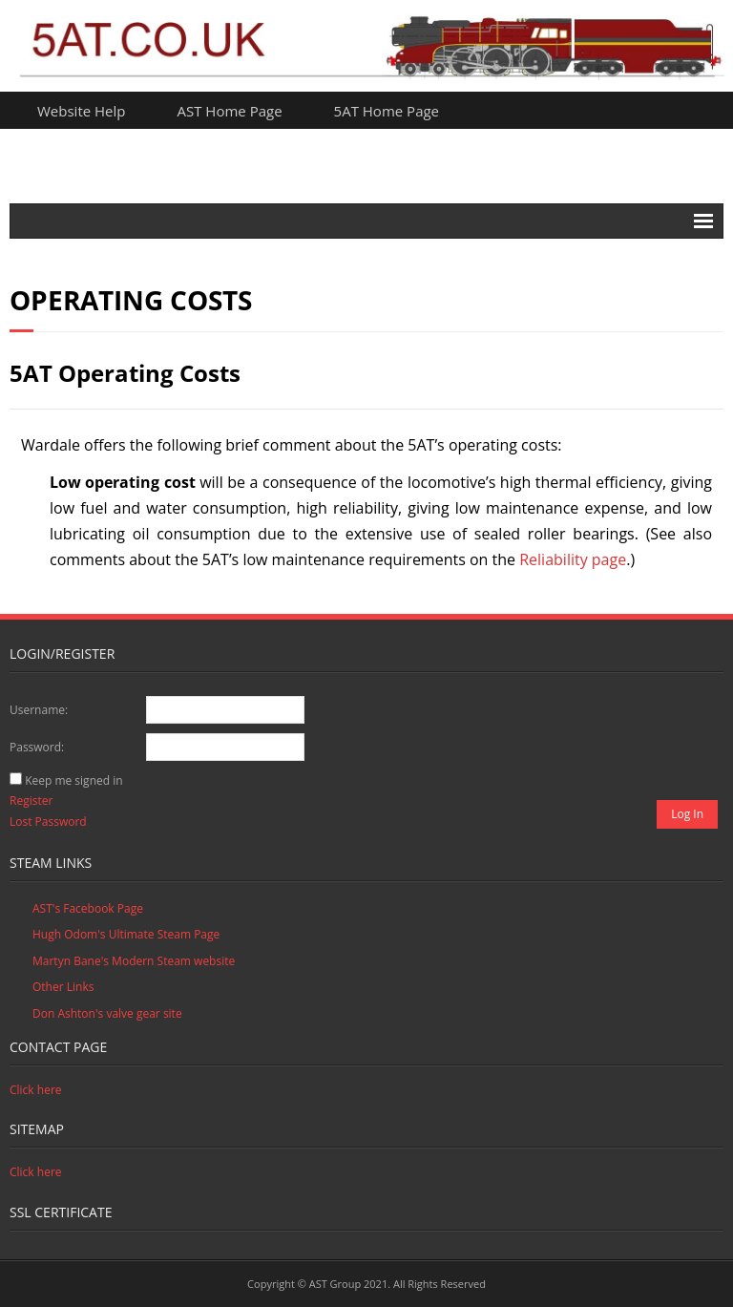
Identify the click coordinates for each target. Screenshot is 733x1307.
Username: (39, 710)
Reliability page (572, 559)
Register (31, 800)
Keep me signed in (73, 780)
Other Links (63, 987)
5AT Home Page (386, 110)
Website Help (81, 110)
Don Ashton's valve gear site (107, 1013)
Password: (37, 747)
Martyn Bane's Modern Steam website (133, 961)
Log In (687, 814)
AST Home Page (230, 110)
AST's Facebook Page (87, 908)
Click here (36, 1090)
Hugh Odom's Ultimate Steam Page (126, 934)
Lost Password (48, 821)
